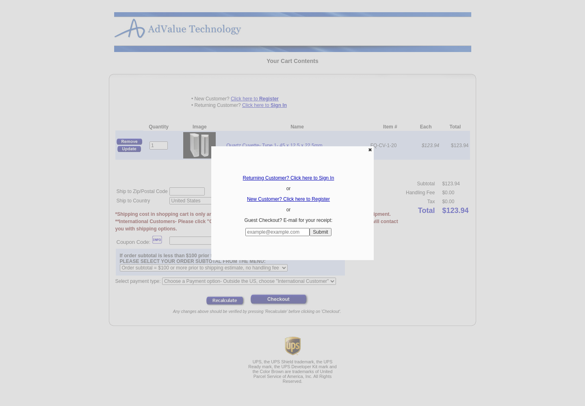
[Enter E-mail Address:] (277, 232)
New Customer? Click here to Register (288, 199)
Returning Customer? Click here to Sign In (288, 178)
